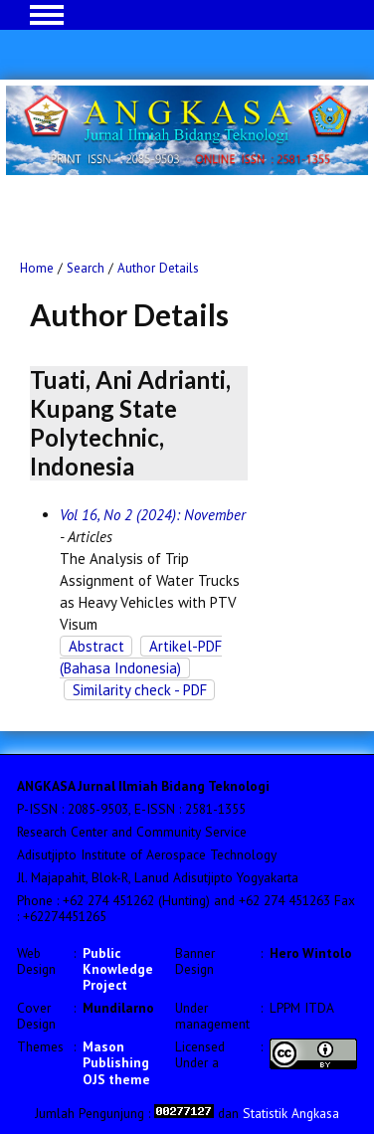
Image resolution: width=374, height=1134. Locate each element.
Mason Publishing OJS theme (116, 1062)
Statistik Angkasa (291, 1113)
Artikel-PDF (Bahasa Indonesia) (141, 657)
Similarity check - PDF (140, 689)
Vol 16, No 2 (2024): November (153, 514)
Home (37, 268)
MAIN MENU (47, 15)
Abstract (96, 646)
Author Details (158, 268)
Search (85, 268)
